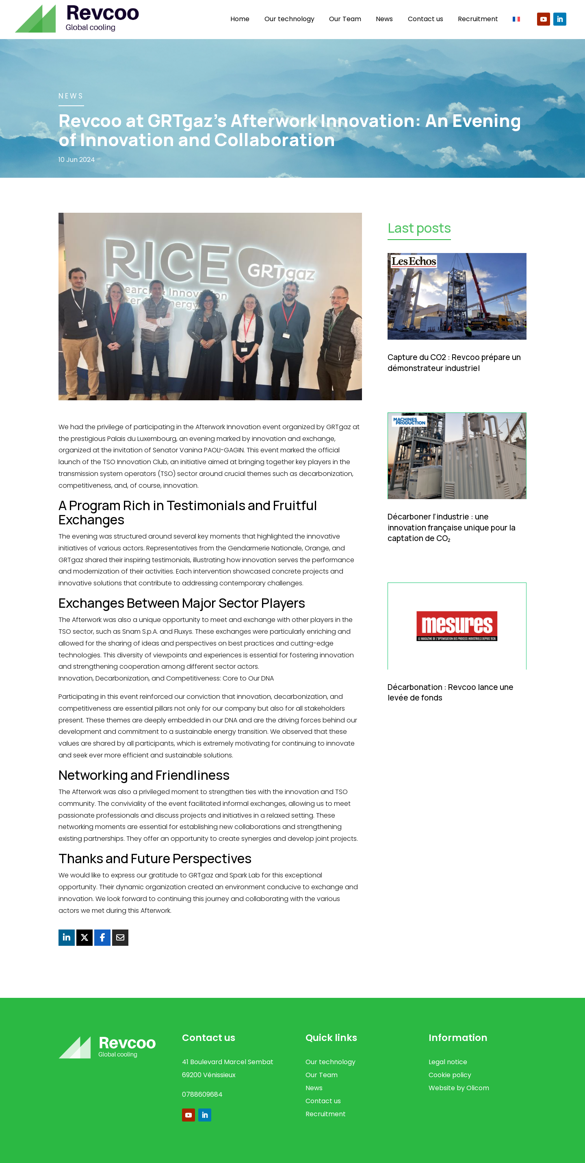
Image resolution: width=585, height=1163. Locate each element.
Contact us (425, 19)
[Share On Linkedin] (66, 938)
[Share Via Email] (120, 938)
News (384, 19)
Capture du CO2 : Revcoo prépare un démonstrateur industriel (454, 362)
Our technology (289, 19)
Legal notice (448, 1062)
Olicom (477, 1088)
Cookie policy (450, 1075)
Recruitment (478, 19)
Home (239, 19)
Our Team (345, 19)
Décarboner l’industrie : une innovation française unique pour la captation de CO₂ (452, 527)
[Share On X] (84, 938)
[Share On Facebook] (102, 938)
